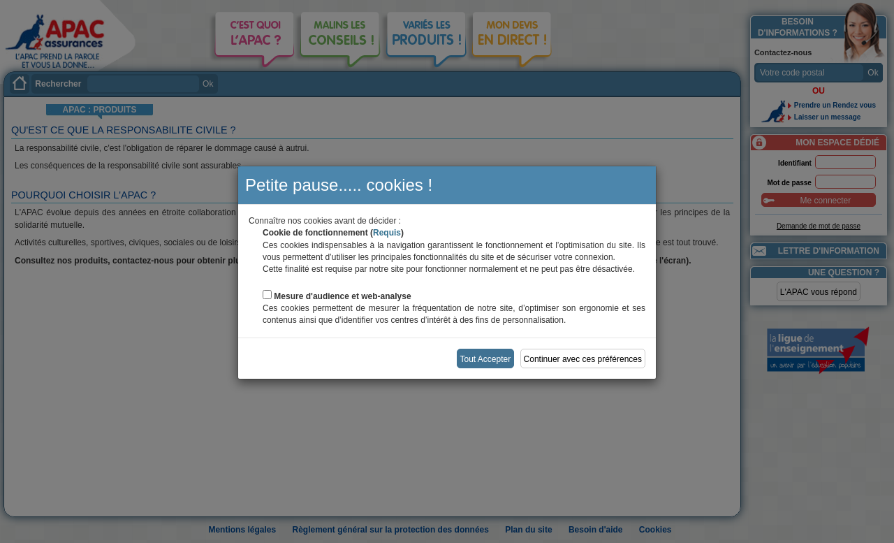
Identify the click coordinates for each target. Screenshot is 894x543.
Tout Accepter (485, 359)
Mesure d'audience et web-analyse (342, 296)
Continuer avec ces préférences (583, 359)
